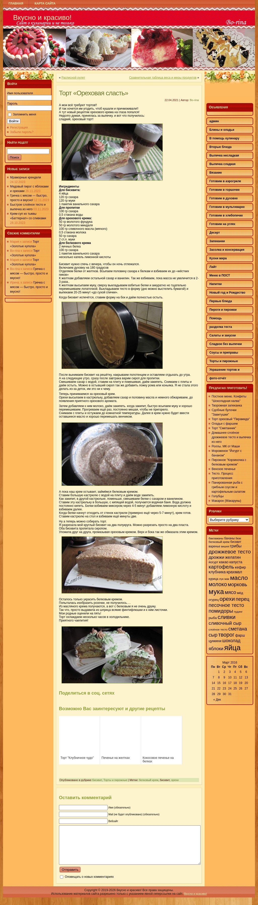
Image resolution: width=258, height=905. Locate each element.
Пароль (12, 103)
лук (221, 579)
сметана (237, 629)
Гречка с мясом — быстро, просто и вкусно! (29, 273)
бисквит (97, 780)
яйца (232, 647)
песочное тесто (226, 605)
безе (238, 538)
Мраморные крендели (25, 177)
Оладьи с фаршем (225, 423)
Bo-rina (194, 100)
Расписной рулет (73, 77)
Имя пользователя (20, 93)
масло (239, 577)
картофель (221, 567)
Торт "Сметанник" (224, 428)
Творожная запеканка (227, 405)
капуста (235, 562)
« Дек (217, 699)
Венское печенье (224, 469)
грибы (235, 546)
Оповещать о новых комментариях (89, 884)
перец (242, 599)
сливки (227, 617)
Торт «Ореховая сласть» (93, 93)
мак (226, 578)
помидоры (221, 611)
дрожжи (216, 557)
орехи (175, 780)
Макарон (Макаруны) (226, 501)
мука (216, 592)
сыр (213, 635)
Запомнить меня (24, 114)
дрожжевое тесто (230, 551)
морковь (237, 584)
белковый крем (148, 780)
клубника (217, 572)
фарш (240, 635)
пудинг (238, 611)
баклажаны (216, 538)
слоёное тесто (218, 629)
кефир (240, 567)
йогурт (213, 562)
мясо (230, 592)
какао (223, 562)
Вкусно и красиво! (42, 17)
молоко (218, 584)
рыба (213, 618)
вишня (225, 546)
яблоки (216, 648)
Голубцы (218, 496)
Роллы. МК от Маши (226, 446)
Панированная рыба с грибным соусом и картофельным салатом (228, 487)
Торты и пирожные (115, 780)
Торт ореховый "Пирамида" (231, 419)
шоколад (231, 640)
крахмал (234, 572)
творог (226, 635)
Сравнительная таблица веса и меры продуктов (163, 77)
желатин (233, 557)
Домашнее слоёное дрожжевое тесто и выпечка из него (231, 437)
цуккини (215, 641)
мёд (240, 593)
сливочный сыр (225, 623)
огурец (214, 600)
